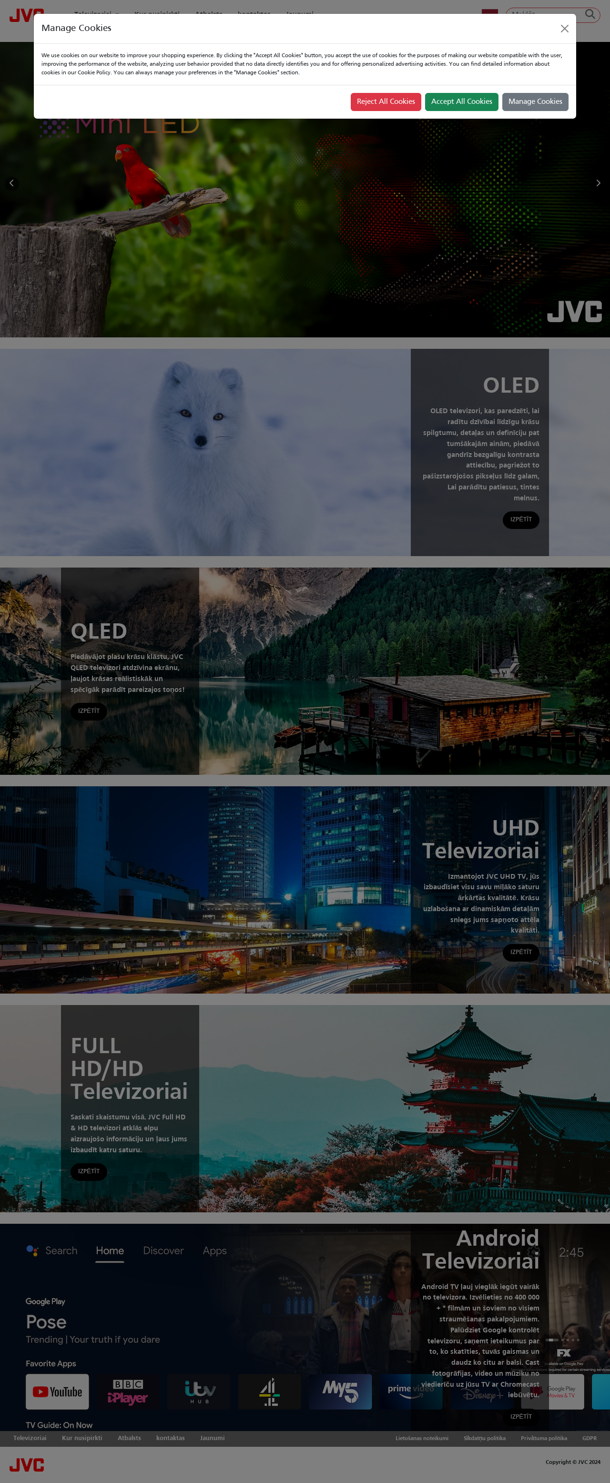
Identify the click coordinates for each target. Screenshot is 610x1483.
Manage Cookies (535, 102)
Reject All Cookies (386, 102)
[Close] (564, 28)
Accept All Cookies (461, 102)
